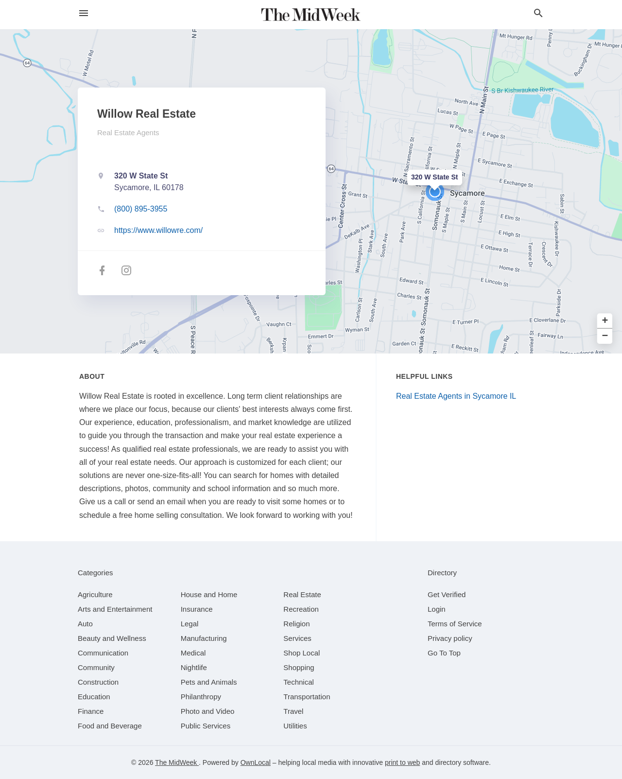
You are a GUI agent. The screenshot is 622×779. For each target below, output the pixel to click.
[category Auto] (85, 624)
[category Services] (297, 638)
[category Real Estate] (302, 594)
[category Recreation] (301, 609)
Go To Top (444, 653)
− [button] (605, 336)
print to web (402, 762)
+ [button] (605, 321)
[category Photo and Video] (208, 711)
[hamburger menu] (83, 13)
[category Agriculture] (95, 594)
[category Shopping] (298, 667)
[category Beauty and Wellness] (112, 638)
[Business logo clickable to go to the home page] (311, 14)
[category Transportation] (306, 696)
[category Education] (94, 696)
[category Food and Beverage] (110, 726)
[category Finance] (91, 711)
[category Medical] (193, 653)
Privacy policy (450, 638)
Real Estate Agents (128, 132)
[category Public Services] (206, 726)
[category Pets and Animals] (209, 682)
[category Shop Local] (301, 653)
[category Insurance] (197, 609)
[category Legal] (190, 624)
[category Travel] (293, 711)
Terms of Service (455, 624)
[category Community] (96, 667)
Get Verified (447, 594)
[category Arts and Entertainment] (115, 609)
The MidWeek (177, 762)
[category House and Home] (209, 594)
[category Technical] (298, 682)
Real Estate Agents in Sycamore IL (456, 396)
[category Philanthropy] (201, 696)
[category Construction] (98, 682)
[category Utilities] (295, 726)
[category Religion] (296, 624)
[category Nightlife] (194, 667)
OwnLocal (256, 762)
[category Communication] (103, 653)
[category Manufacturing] (204, 638)
